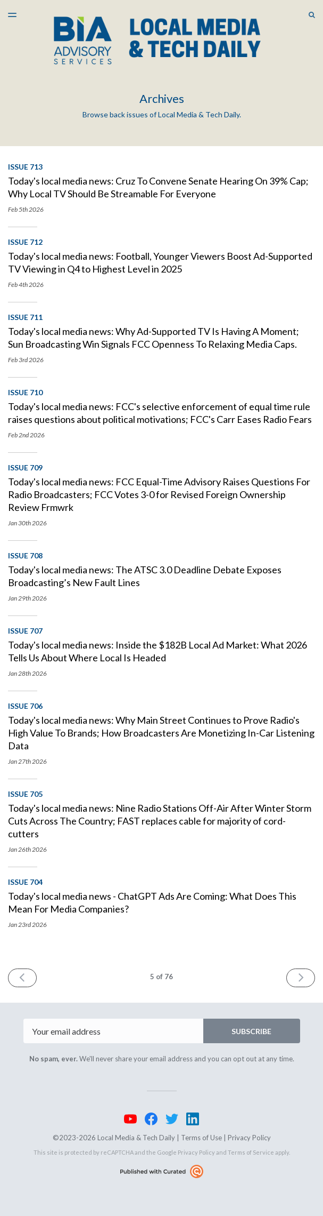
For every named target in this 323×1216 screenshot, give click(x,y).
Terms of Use (201, 1137)
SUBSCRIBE (251, 1031)
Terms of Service (251, 1152)
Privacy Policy (249, 1137)
